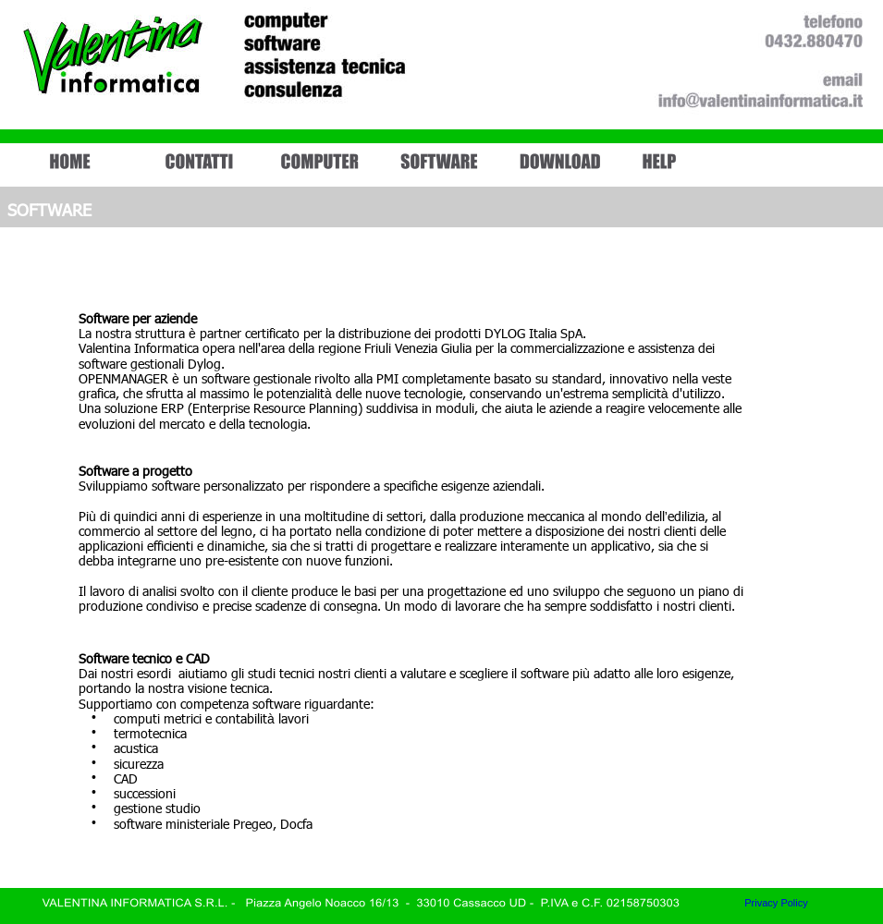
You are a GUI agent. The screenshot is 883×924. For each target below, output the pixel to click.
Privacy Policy (775, 902)
